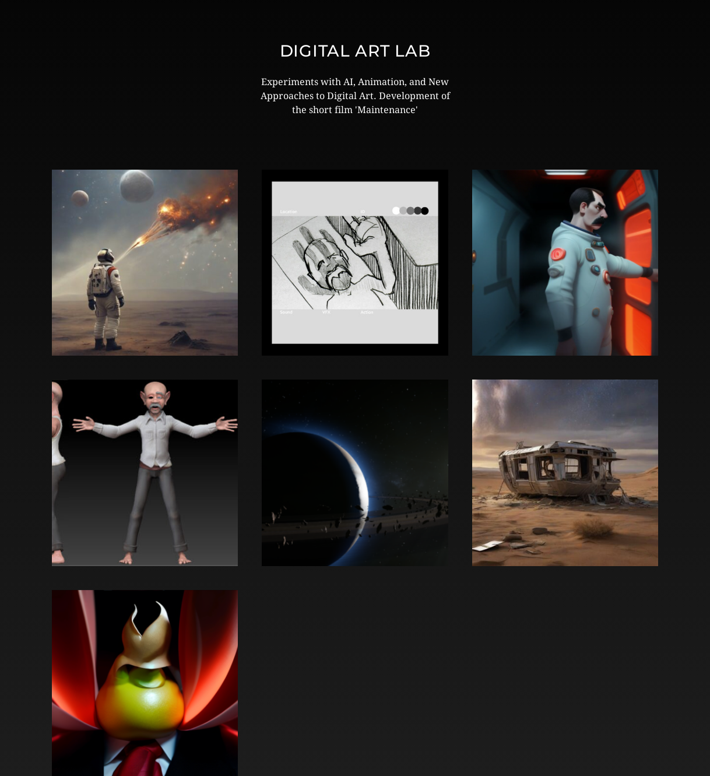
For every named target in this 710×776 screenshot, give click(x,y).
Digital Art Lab (355, 51)
